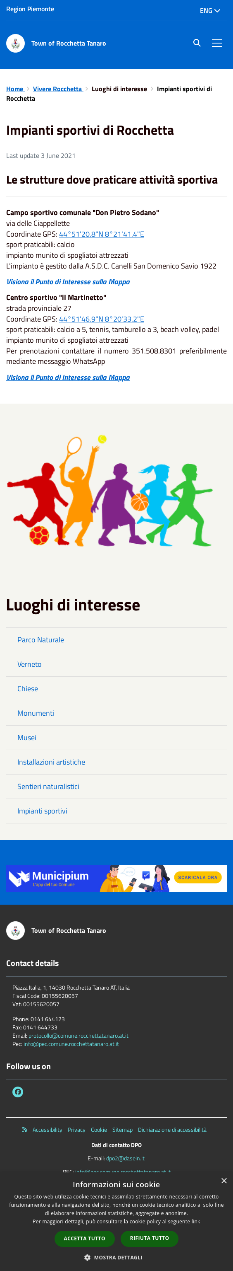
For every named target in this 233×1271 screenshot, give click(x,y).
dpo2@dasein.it (125, 1158)
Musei (26, 737)
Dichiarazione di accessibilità (172, 1130)
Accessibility (47, 1130)
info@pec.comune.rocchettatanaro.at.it (71, 1043)
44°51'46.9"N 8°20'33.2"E (101, 318)
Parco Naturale (40, 639)
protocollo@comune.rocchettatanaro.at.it (78, 1035)
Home (15, 89)
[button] (116, 1257)
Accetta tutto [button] (84, 1238)
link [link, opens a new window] (196, 1221)
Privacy (77, 1130)
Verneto (29, 664)
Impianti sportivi (42, 810)
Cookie (99, 1130)
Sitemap (122, 1130)
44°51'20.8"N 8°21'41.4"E (101, 234)
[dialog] (116, 1221)
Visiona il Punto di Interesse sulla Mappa (68, 281)
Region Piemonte (30, 9)
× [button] (224, 1181)
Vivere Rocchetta (58, 89)
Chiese (27, 688)
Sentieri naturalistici (48, 786)
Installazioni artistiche (51, 761)
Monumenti (35, 713)
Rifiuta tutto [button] (149, 1238)
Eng (210, 10)
